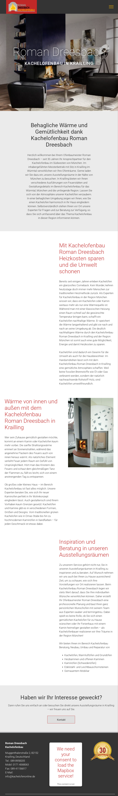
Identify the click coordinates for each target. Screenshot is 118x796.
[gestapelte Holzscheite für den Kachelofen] (27, 257)
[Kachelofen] (102, 432)
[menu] (111, 7)
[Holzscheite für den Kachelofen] (27, 288)
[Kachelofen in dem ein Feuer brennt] (79, 432)
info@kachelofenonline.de (20, 776)
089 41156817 (18, 768)
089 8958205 (17, 760)
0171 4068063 (21, 764)
